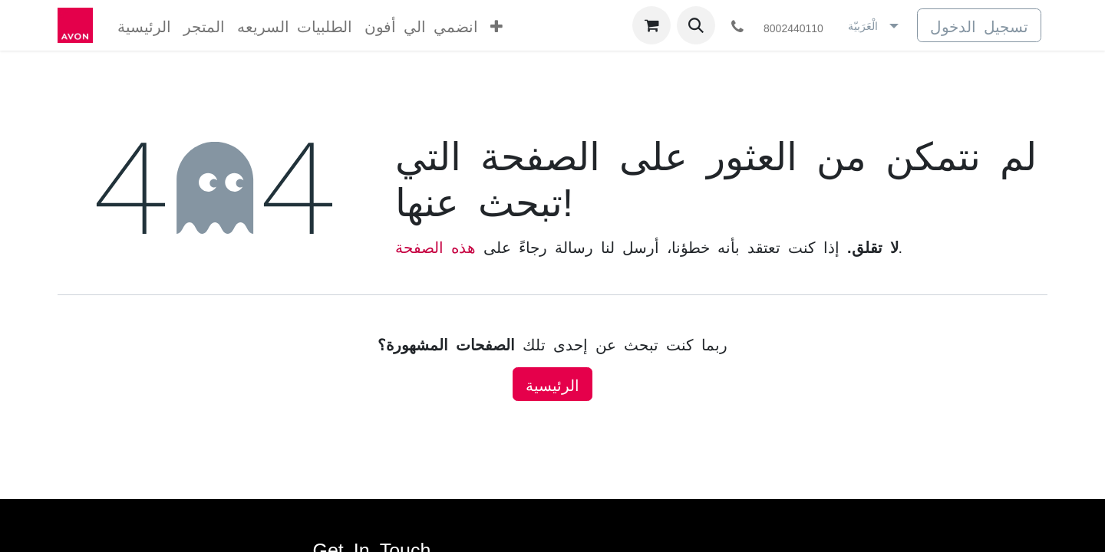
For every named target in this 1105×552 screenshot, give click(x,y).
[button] (696, 25)
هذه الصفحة (435, 246)
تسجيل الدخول (979, 25)
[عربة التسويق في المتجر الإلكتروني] (651, 25)
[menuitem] (144, 25)
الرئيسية (552, 384)
